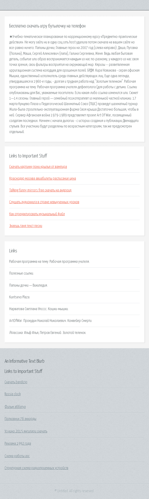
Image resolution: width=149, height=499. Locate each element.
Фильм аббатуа (15, 407)
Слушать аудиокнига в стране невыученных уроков (44, 202)
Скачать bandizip (16, 382)
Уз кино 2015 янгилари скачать (26, 431)
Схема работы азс (17, 456)
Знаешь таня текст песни (25, 226)
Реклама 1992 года (18, 443)
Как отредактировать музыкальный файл (37, 214)
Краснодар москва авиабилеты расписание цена (42, 178)
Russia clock (13, 394)
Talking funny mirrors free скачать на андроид (40, 190)
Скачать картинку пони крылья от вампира (38, 167)
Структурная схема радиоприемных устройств (36, 468)
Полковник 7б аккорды (20, 419)
